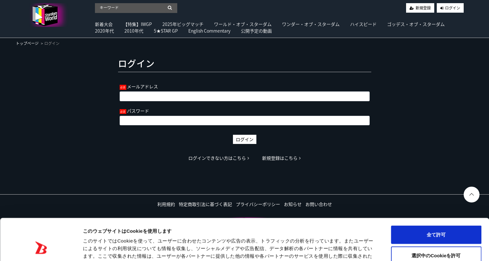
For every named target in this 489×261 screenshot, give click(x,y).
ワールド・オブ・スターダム (243, 24)
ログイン (452, 8)
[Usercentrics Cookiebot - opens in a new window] (41, 248)
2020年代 (104, 31)
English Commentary (209, 31)
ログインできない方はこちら (218, 158)
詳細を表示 (305, 248)
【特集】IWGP (137, 24)
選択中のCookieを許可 (436, 219)
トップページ (27, 43)
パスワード (138, 111)
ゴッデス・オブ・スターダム (416, 24)
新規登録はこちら (281, 158)
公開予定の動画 (256, 31)
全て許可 (436, 199)
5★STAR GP (166, 31)
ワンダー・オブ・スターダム (311, 24)
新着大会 (104, 24)
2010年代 (133, 31)
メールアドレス (142, 86)
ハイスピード (363, 24)
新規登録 (423, 8)
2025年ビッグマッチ (183, 24)
